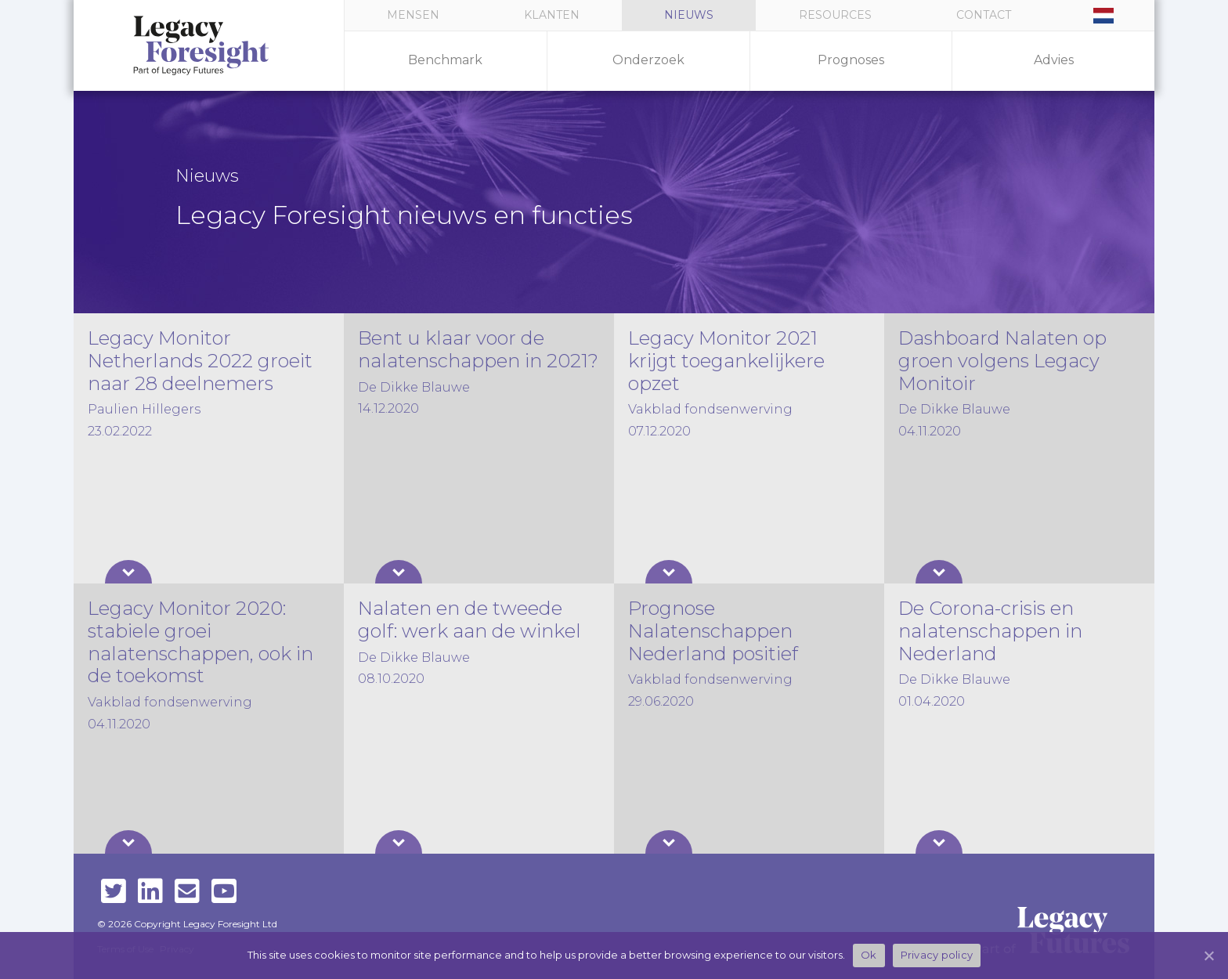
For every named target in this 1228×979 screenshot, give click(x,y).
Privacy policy (937, 954)
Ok (869, 954)
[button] (834, 15)
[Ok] (1208, 955)
